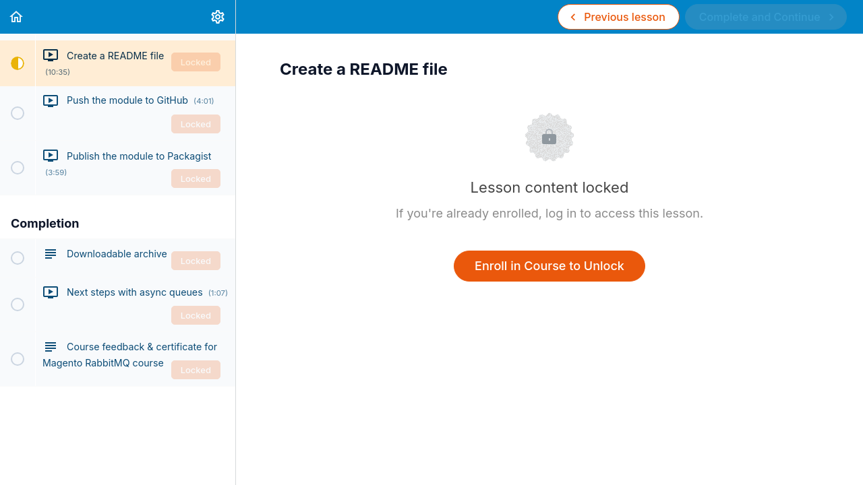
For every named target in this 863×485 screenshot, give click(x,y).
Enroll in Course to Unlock (549, 266)
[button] (17, 17)
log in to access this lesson (622, 213)
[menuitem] (218, 17)
